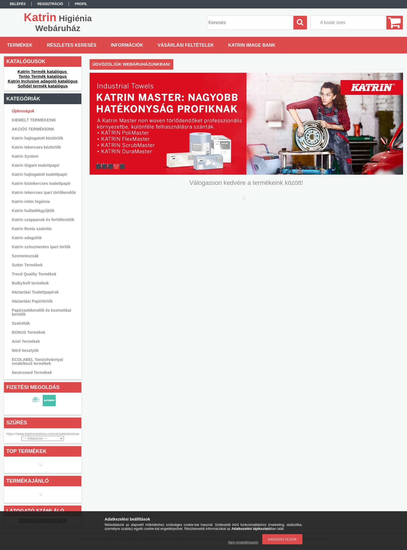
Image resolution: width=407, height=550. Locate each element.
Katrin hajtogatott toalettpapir (40, 174)
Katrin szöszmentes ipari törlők (41, 247)
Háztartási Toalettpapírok (35, 292)
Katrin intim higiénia (31, 201)
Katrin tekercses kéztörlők (36, 147)
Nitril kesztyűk (25, 350)
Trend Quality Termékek (34, 274)
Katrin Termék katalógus (43, 71)
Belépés (18, 4)
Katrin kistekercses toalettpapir (41, 183)
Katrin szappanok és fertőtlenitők (43, 219)
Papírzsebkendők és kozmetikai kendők (41, 312)
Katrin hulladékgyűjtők (33, 210)
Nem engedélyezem (243, 542)
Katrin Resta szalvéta (32, 228)
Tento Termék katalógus (43, 76)
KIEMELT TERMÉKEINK (34, 120)
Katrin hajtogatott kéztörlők (37, 138)
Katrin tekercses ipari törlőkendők (44, 192)
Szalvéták (21, 323)
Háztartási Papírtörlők (32, 301)
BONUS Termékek (29, 332)
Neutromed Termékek (32, 372)
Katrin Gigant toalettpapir (36, 165)
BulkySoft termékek (30, 283)
